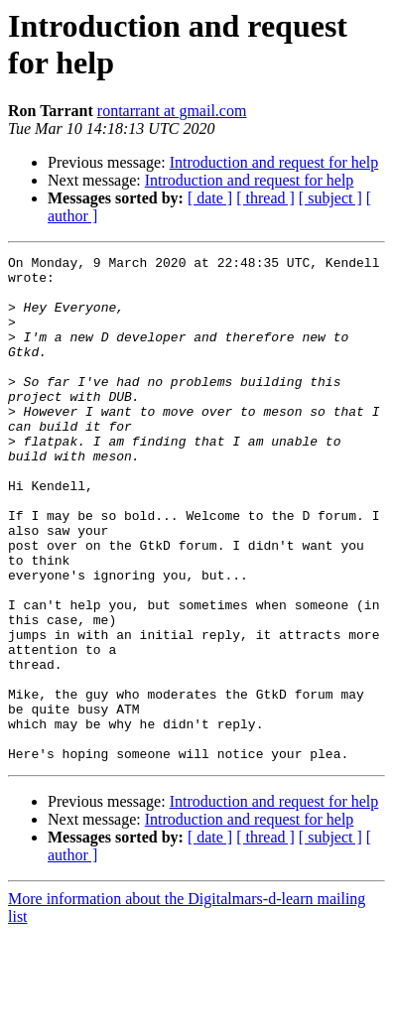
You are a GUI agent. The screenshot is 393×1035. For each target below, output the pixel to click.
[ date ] (210, 198)
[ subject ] (330, 198)
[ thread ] (265, 198)
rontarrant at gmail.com (172, 110)
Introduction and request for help (274, 162)
